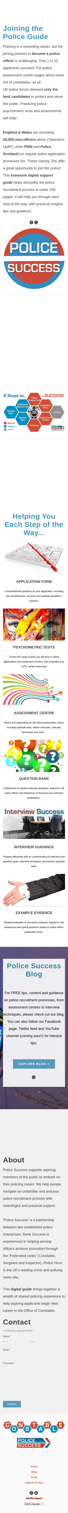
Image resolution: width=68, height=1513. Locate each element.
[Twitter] (36, 222)
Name (7, 1336)
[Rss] (36, 1493)
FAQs (34, 1477)
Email (7, 1350)
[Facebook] (31, 222)
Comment (9, 1363)
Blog (34, 1471)
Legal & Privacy (34, 1482)
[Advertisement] (34, 477)
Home (34, 1466)
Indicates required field (17, 1330)
